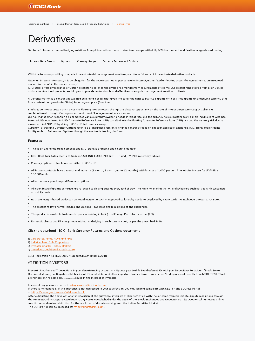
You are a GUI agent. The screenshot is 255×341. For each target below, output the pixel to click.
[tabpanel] (127, 79)
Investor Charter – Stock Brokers (51, 245)
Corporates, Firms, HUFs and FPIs (51, 238)
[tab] (42, 61)
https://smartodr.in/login (88, 306)
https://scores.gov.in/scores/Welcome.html (57, 292)
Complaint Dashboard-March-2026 (53, 249)
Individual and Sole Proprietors (50, 242)
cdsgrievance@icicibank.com (88, 285)
